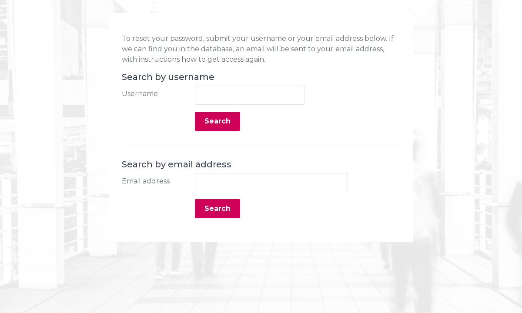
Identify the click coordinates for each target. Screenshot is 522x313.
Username (140, 94)
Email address (146, 181)
